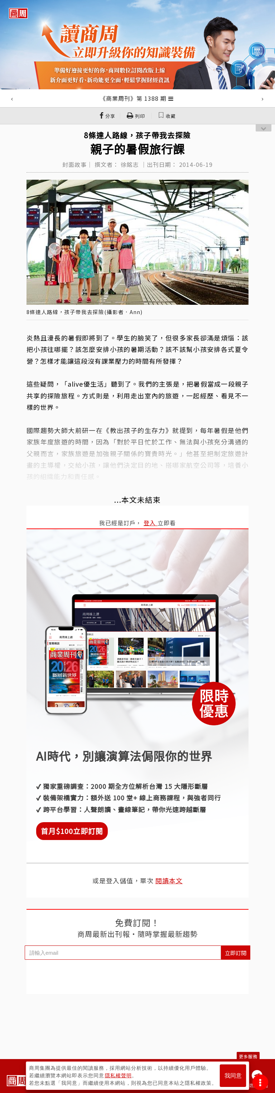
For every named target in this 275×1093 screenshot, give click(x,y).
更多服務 (248, 1056)
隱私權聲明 (118, 1075)
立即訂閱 (235, 953)
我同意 (233, 1076)
